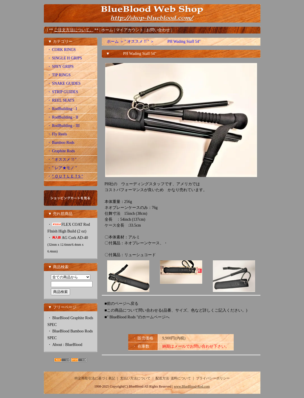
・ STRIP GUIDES (62, 92)
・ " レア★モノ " (62, 168)
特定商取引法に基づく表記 (95, 378)
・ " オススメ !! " (62, 159)
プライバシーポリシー (213, 378)
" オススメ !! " (137, 41)
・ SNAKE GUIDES (64, 83)
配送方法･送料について (173, 378)
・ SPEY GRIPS (60, 66)
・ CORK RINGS (61, 50)
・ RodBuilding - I (62, 109)
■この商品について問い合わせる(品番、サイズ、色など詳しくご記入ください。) (176, 310)
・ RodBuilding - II (62, 117)
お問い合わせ (158, 30)
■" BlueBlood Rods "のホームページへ (137, 317)
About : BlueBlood (67, 345)
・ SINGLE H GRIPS (64, 58)
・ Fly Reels (57, 134)
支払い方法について (135, 378)
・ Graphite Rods (61, 151)
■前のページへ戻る (121, 303)
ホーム (107, 30)
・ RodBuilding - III (63, 126)
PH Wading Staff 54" (178, 41)
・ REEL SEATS (61, 100)
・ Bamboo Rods (61, 142)
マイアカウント (130, 30)
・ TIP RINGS (59, 75)
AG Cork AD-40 (68, 244)
